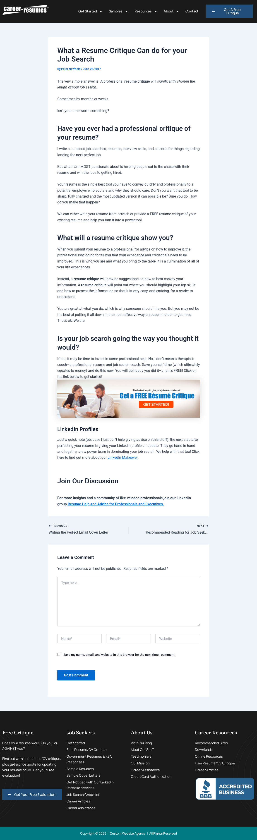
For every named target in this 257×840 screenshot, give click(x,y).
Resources (146, 11)
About (171, 11)
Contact (191, 11)
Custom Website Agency (128, 833)
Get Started (90, 11)
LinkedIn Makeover (122, 457)
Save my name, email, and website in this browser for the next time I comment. (119, 654)
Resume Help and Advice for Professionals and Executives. (116, 504)
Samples (118, 11)
